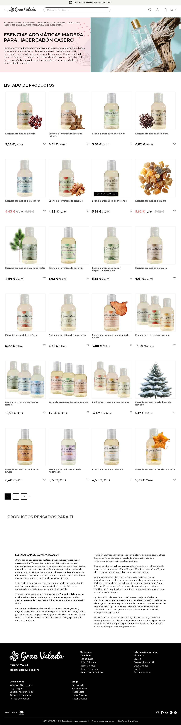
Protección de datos (20, 695)
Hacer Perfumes (89, 669)
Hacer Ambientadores (91, 672)
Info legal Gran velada (21, 685)
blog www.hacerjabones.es (120, 640)
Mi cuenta (139, 655)
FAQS (137, 669)
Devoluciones (141, 665)
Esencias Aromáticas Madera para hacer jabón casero (37, 25)
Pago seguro (16, 688)
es (173, 10)
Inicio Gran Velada (12, 23)
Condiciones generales (21, 692)
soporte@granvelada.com (24, 670)
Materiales (85, 655)
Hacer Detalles (79, 698)
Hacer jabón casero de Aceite (51, 23)
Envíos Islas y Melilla (144, 662)
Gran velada (78, 685)
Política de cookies (19, 698)
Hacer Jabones (88, 662)
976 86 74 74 (19, 665)
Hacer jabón (29, 23)
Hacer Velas (78, 692)
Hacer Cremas (87, 665)
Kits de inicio (86, 659)
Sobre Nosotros (142, 672)
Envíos (137, 659)
